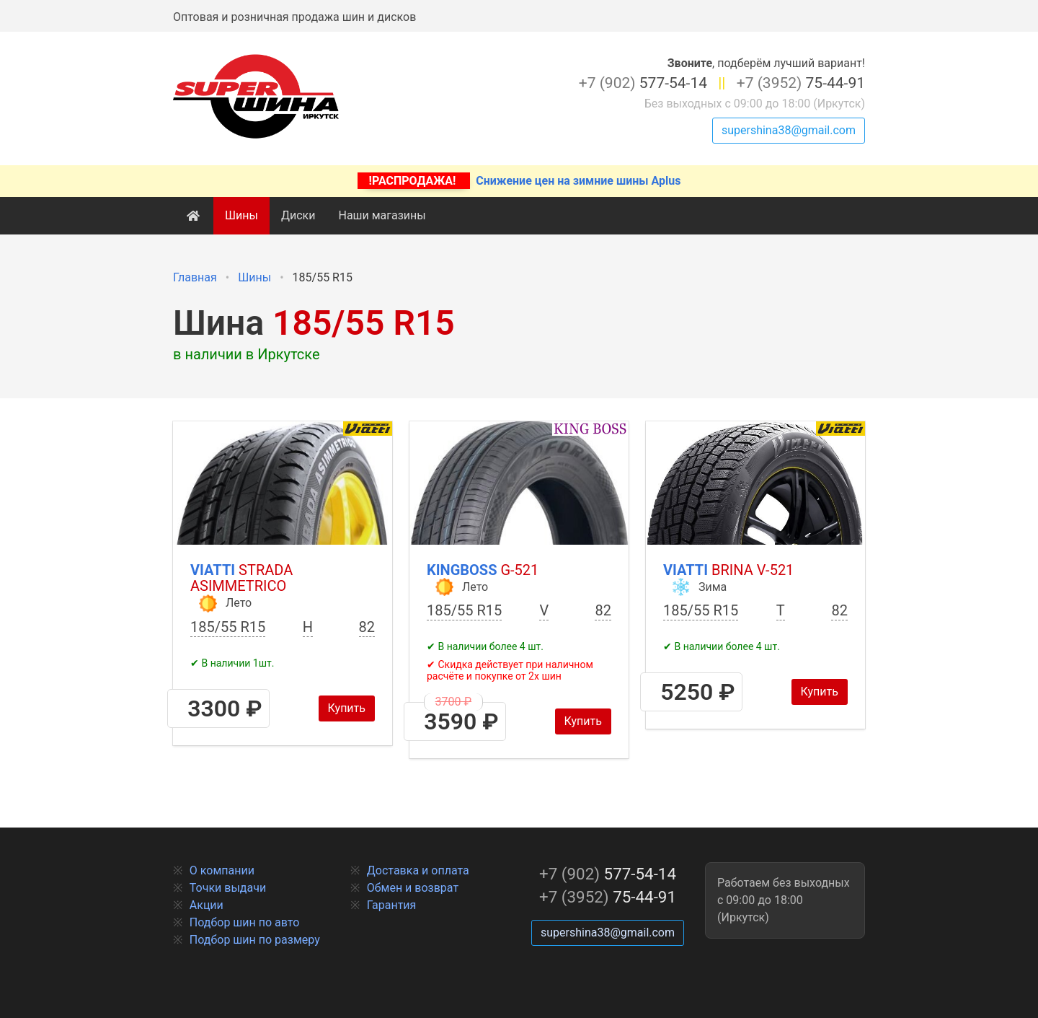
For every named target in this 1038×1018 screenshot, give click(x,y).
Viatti (241, 578)
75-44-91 (801, 83)
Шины (241, 215)
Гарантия (392, 905)
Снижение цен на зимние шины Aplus (519, 180)
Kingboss (482, 570)
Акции (206, 905)
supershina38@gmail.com (789, 130)
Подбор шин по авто (245, 922)
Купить (346, 708)
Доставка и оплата (418, 870)
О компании (222, 870)
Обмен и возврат (412, 888)
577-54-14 (643, 83)
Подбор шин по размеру (255, 940)
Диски (298, 215)
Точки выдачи (228, 888)
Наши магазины (381, 215)
